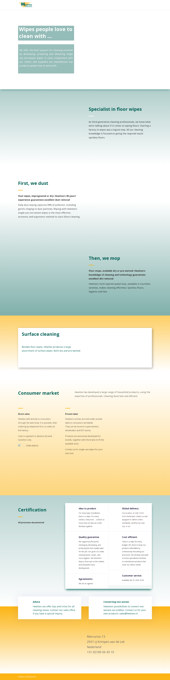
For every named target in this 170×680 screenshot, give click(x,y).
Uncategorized (145, 5)
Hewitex (132, 5)
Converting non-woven (115, 609)
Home (123, 5)
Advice (42, 609)
